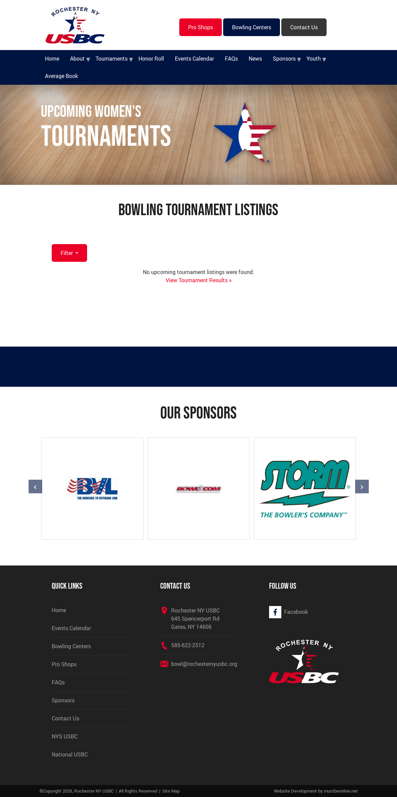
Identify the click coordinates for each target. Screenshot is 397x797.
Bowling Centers (251, 27)
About (77, 58)
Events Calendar (194, 58)
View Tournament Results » (199, 280)
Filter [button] (67, 253)
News (255, 58)
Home (52, 58)
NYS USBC (65, 736)
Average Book (61, 76)
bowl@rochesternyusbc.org (204, 664)
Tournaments (112, 58)
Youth (314, 58)
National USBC (70, 754)
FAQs (231, 58)
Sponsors (284, 58)
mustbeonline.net (341, 791)
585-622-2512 (187, 645)
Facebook (296, 612)
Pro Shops (200, 27)
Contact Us (304, 27)
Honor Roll (151, 58)
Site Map (171, 791)
